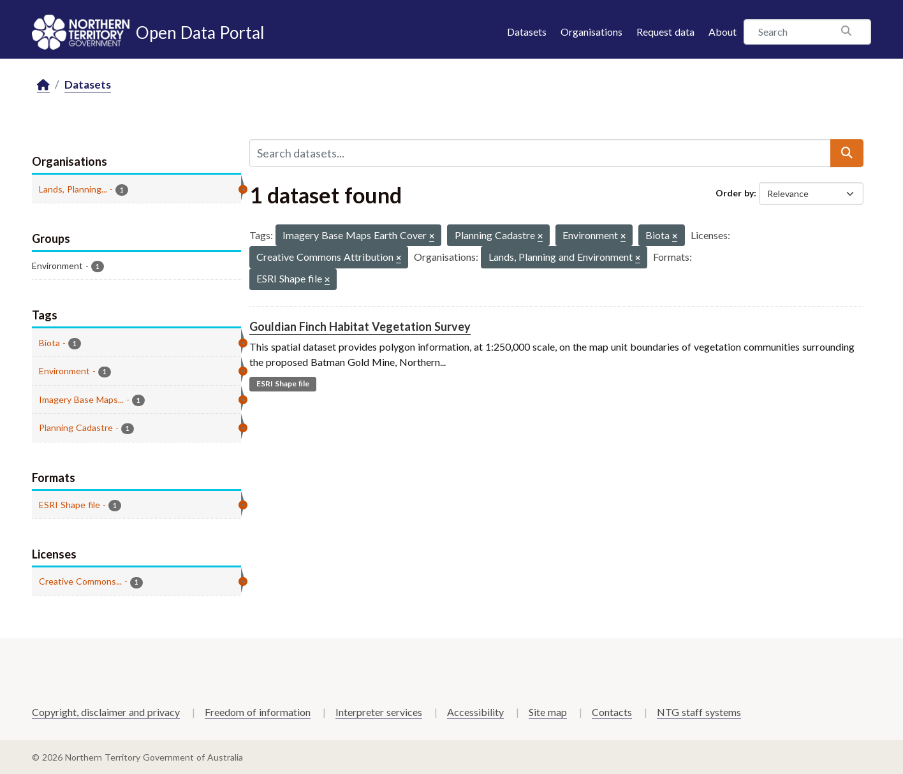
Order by (735, 192)
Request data (665, 32)
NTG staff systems (699, 712)
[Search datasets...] (540, 153)
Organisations (591, 32)
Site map (548, 712)
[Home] (43, 85)
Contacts (612, 712)
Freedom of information (258, 712)
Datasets (527, 32)
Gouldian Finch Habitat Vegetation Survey (360, 326)
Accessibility (475, 712)
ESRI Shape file (282, 383)
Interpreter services (378, 712)
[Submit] (846, 153)
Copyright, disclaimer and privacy (106, 712)
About (722, 32)
